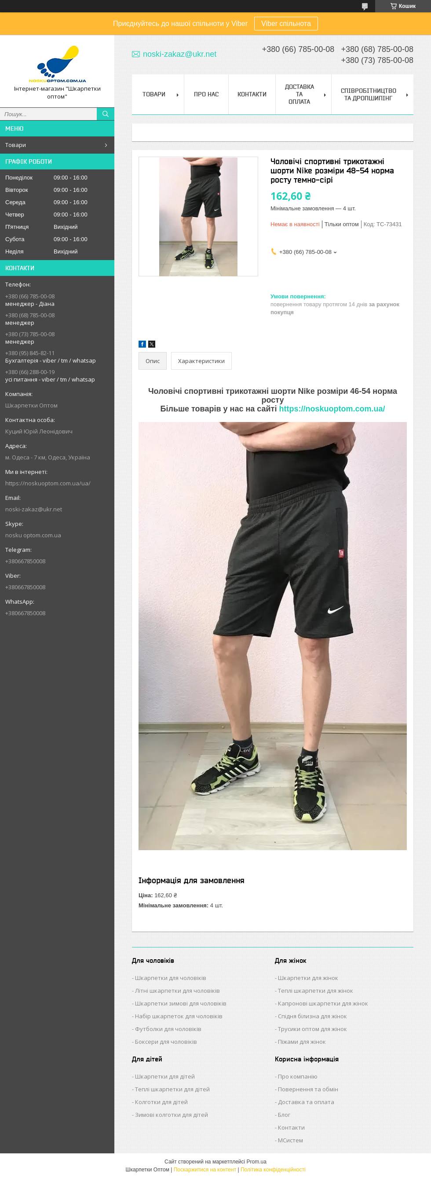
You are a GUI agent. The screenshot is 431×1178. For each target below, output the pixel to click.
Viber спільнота (286, 23)
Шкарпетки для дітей (165, 1076)
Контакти (252, 94)
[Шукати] (105, 114)
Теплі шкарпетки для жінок (315, 991)
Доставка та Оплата (299, 94)
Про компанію (298, 1076)
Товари (15, 145)
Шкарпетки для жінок (308, 978)
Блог (284, 1115)
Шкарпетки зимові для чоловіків (180, 1003)
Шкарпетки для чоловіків (170, 978)
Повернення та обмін (308, 1089)
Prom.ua (257, 1162)
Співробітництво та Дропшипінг (368, 94)
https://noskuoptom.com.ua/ (332, 408)
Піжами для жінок (302, 1042)
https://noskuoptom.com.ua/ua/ (48, 483)
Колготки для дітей (161, 1102)
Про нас (206, 94)
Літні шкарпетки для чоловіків (177, 991)
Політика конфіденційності (273, 1170)
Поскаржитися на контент (205, 1170)
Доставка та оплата (306, 1102)
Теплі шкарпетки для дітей (172, 1089)
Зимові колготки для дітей (171, 1115)
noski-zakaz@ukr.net (33, 509)
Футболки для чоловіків (168, 1029)
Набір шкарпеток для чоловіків (179, 1016)
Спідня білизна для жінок (312, 1016)
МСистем (290, 1140)
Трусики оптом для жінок (312, 1029)
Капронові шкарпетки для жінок (323, 1003)
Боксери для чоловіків (166, 1042)
